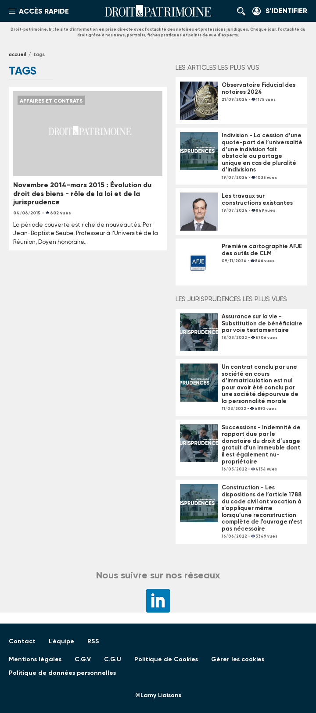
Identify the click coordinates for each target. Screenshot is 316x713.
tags (39, 54)
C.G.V (83, 659)
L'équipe (61, 641)
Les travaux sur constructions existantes (258, 199)
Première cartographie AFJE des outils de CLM (262, 250)
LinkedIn (158, 601)
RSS (93, 641)
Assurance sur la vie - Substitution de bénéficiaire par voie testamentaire (262, 323)
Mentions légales (35, 659)
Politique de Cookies (166, 659)
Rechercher (243, 11)
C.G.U (112, 659)
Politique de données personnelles (62, 673)
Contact (22, 641)
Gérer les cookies (237, 659)
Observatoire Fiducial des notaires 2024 (258, 88)
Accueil (17, 54)
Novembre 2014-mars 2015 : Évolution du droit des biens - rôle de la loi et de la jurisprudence (82, 193)
